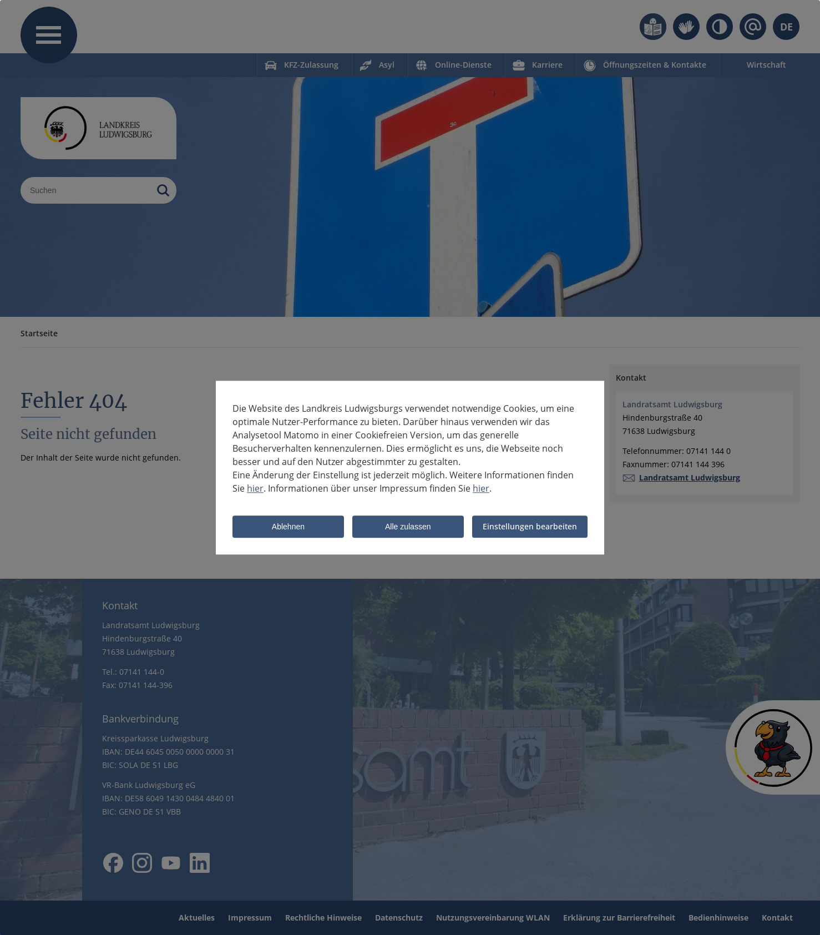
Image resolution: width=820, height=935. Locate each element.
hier (255, 488)
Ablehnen (288, 527)
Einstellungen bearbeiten (530, 526)
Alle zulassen (408, 527)
